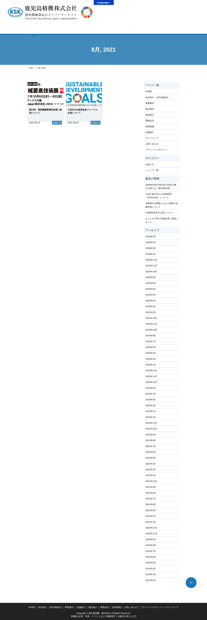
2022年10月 (151, 428)
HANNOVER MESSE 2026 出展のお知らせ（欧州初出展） (160, 186)
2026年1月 (150, 254)
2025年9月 (150, 277)
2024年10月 (151, 330)
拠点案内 (95, 30)
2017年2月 (150, 580)
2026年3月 (150, 242)
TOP (31, 68)
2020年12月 (151, 528)
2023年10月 (151, 382)
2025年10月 (151, 271)
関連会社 (137, 30)
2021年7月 (150, 498)
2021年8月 (150, 493)
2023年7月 (150, 394)
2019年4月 (150, 568)
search (181, 30)
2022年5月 (150, 458)
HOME (26, 30)
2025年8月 (150, 283)
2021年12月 (151, 481)
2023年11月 (151, 376)
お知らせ (39, 30)
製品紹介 (123, 30)
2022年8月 (150, 440)
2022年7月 (150, 446)
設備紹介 (109, 30)
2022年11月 (151, 423)
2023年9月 (150, 388)
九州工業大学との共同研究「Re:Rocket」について (158, 196)
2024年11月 (151, 324)
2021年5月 (150, 510)
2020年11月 (151, 533)
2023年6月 (150, 399)
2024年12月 (151, 318)
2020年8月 (150, 545)
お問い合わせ (167, 30)
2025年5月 (150, 294)
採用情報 (151, 30)
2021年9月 (150, 487)
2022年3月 (150, 469)
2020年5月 (150, 562)
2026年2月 (150, 248)
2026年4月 (150, 236)
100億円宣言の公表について (159, 212)
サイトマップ (151, 138)
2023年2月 (150, 411)
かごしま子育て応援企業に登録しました (161, 220)
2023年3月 (150, 405)
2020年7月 (150, 551)
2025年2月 (150, 312)
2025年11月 (151, 265)
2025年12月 (151, 260)
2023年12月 (151, 370)
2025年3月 (150, 306)
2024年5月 (150, 347)
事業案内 (81, 30)
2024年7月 (150, 341)
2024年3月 (150, 359)
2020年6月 (150, 557)
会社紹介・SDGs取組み (60, 30)
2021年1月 (150, 522)
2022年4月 (150, 464)
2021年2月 (150, 516)
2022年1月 (150, 475)
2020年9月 (150, 539)
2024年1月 (150, 364)
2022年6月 (150, 452)
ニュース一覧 (151, 170)
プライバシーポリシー (156, 149)
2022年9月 (150, 434)
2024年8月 (150, 335)
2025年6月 (150, 289)
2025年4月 (150, 300)
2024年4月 (150, 353)
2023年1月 (150, 417)
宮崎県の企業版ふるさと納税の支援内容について (161, 205)
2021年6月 (150, 504)
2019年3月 (150, 574)
